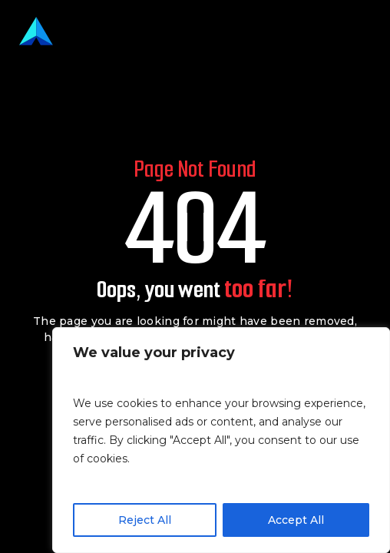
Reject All (144, 520)
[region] (221, 440)
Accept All (296, 520)
